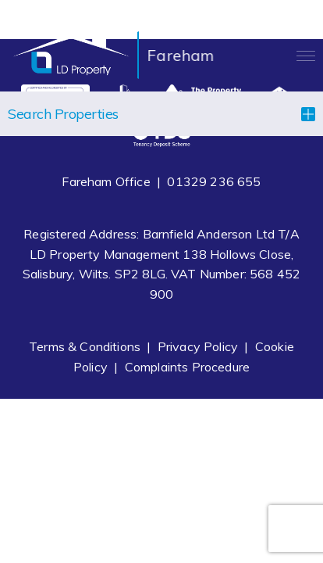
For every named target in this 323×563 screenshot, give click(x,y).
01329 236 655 (214, 181)
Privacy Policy (198, 346)
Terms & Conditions (84, 346)
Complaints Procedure (187, 367)
